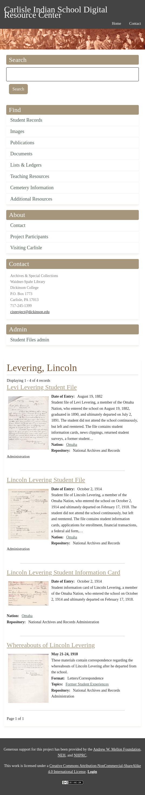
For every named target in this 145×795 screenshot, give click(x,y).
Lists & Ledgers (26, 165)
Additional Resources (31, 199)
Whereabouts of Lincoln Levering (51, 645)
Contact (17, 225)
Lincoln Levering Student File (46, 479)
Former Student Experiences (87, 684)
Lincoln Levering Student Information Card (63, 572)
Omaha (71, 445)
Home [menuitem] (116, 24)
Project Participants (29, 236)
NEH (62, 755)
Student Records (26, 120)
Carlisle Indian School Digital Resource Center (55, 10)
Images (17, 131)
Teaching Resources (29, 176)
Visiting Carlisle (26, 247)
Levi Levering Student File (42, 387)
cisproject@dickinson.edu (29, 312)
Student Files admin (29, 339)
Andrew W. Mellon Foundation (116, 749)
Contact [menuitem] (135, 24)
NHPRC (80, 755)
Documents (21, 153)
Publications (22, 142)
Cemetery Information (31, 187)
